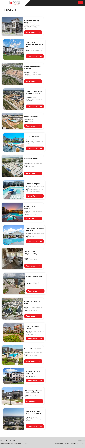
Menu (81, 3)
